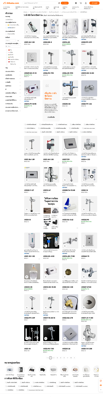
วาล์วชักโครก (9, 390)
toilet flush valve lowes (88, 128)
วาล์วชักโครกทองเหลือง (44, 128)
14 (70, 357)
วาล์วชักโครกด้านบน (61, 124)
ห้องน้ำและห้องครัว (54, 12)
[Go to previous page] (47, 357)
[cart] (81, 3)
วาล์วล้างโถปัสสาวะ (30, 128)
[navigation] (12, 185)
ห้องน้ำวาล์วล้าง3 (60, 132)
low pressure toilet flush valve (35, 390)
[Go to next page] (74, 357)
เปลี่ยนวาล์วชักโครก (75, 124)
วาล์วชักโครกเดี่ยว (74, 128)
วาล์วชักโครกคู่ (51, 382)
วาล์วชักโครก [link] (83, 12)
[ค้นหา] (65, 3)
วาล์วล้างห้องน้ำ (49, 386)
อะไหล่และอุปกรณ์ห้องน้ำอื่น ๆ (69, 12)
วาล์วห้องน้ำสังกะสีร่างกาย (46, 124)
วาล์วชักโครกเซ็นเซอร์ (30, 124)
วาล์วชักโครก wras (36, 386)
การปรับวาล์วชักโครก (86, 132)
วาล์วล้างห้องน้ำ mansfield (63, 386)
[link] (101, 381)
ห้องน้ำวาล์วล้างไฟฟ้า (46, 132)
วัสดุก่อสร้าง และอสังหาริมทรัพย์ (38, 12)
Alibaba (25, 12)
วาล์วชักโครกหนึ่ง (10, 386)
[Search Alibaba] (40, 3)
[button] (59, 3)
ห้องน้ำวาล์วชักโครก (64, 382)
